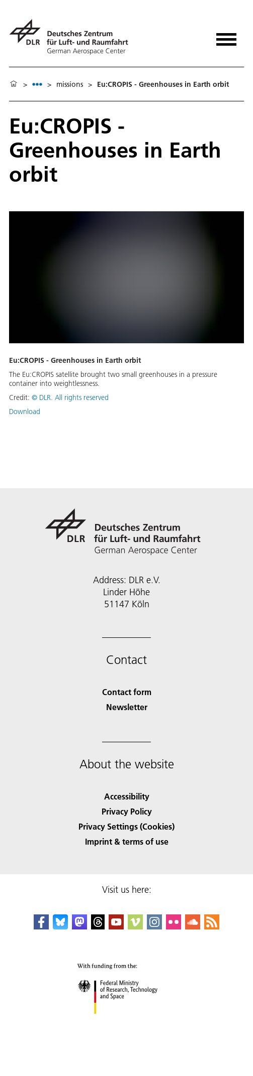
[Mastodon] (79, 926)
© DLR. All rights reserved (70, 397)
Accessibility (126, 796)
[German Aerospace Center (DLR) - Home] (72, 37)
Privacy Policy (127, 811)
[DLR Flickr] (173, 926)
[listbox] (37, 84)
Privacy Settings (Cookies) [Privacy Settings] (126, 826)
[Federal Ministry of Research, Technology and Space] (126, 1022)
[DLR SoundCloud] (192, 926)
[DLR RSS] (211, 926)
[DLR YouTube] (116, 926)
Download (24, 411)
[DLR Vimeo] (135, 926)
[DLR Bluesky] (60, 926)
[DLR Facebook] (41, 926)
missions (69, 84)
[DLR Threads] (98, 926)
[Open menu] (226, 36)
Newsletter (126, 707)
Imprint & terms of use (126, 841)
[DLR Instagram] (154, 926)
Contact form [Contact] (126, 692)
